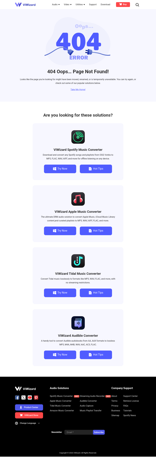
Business (115, 410)
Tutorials (127, 410)
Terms (114, 401)
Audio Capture (86, 405)
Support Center (130, 396)
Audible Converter (78, 336)
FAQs (125, 405)
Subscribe (99, 434)
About (114, 396)
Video (68, 4)
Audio (56, 4)
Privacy (114, 405)
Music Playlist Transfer (91, 410)
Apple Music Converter (78, 212)
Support (93, 4)
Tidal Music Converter (78, 274)
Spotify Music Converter (78, 150)
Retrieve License (131, 401)
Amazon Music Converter (62, 410)
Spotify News (129, 415)
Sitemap (115, 415)
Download (106, 4)
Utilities (80, 4)
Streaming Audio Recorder (95, 396)
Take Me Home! (78, 89)
